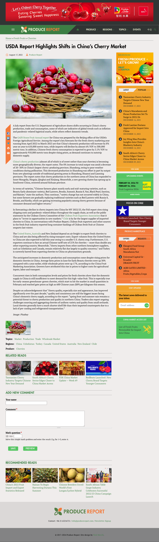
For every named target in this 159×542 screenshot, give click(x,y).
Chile (65, 218)
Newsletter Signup (103, 521)
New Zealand (83, 343)
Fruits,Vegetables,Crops (135, 273)
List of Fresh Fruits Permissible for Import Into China (130, 329)
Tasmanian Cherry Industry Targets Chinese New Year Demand (18, 380)
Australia (36, 233)
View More (135, 281)
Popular (142, 90)
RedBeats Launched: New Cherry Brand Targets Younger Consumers (98, 380)
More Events (135, 194)
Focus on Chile (134, 203)
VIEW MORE (135, 169)
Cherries (20, 348)
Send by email (8, 153)
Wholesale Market (51, 338)
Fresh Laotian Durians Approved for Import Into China (136, 128)
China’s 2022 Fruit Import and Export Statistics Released (15, 487)
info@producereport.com (82, 521)
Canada (47, 343)
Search (155, 29)
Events (137, 30)
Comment (11, 409)
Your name (11, 399)
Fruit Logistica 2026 (129, 189)
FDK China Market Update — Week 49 (68, 379)
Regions (107, 29)
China (19, 343)
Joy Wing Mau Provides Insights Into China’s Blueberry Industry (134, 142)
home (77, 29)
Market (18, 338)
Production (28, 338)
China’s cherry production (26, 161)
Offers (126, 239)
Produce (91, 29)
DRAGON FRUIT (131, 262)
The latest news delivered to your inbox (133, 297)
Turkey (39, 343)
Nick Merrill (98, 535)
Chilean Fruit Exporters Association (82, 215)
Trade (38, 338)
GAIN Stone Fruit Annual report (33, 137)
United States (24, 233)
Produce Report (35, 55)
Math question (14, 432)
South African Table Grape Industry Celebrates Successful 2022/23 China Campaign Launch (98, 490)
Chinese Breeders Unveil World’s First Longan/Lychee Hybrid (71, 487)
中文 (149, 30)
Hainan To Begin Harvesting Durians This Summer (44, 487)
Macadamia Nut (131, 251)
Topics (122, 29)
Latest (126, 90)
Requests (142, 239)
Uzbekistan (28, 343)
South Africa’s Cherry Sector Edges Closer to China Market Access (43, 380)
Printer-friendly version (8, 148)
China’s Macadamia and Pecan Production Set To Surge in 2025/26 (135, 114)
